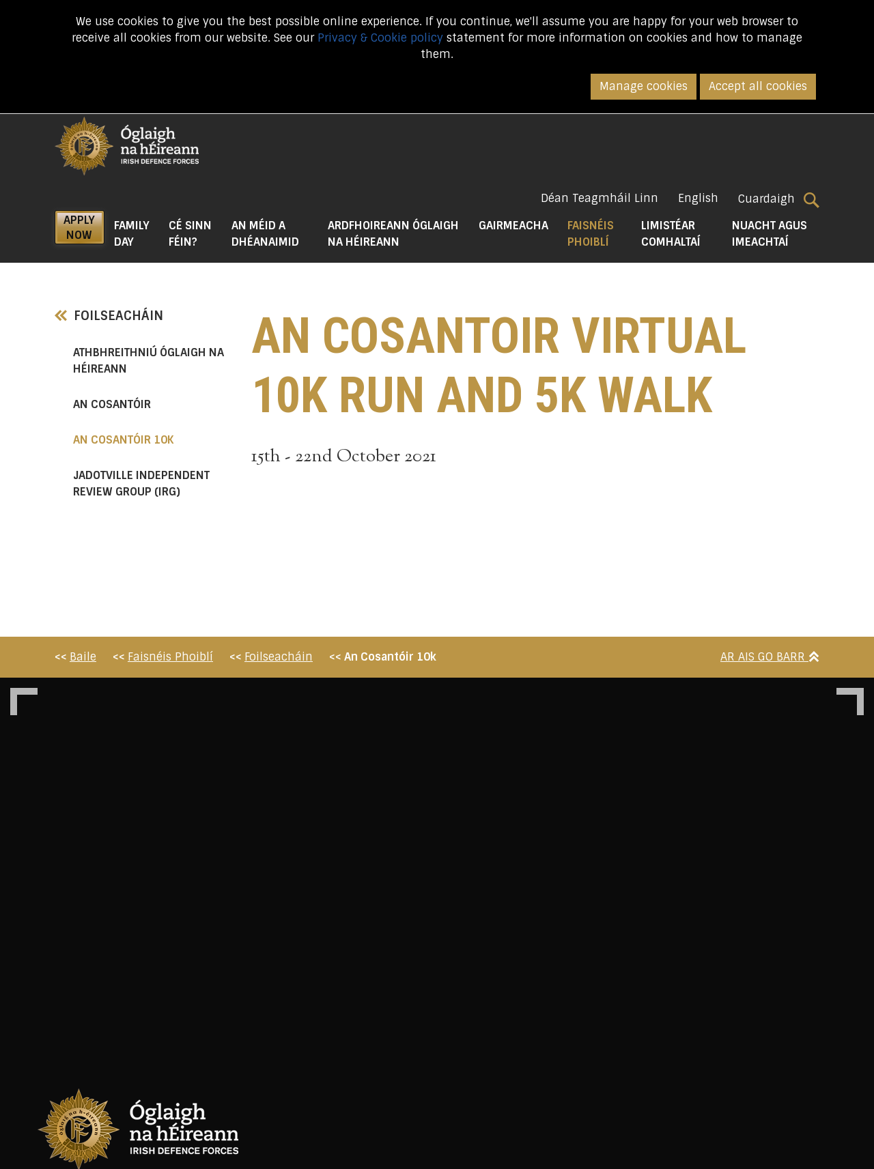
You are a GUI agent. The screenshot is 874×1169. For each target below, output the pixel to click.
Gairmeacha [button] (513, 225)
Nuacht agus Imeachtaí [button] (769, 233)
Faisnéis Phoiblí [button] (599, 233)
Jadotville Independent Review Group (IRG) (141, 483)
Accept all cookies (758, 86)
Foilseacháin (109, 316)
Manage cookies (644, 86)
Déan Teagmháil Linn (599, 198)
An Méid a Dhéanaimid (265, 233)
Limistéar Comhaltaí (671, 233)
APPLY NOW (79, 227)
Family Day (132, 233)
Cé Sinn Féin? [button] (190, 233)
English (698, 198)
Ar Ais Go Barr (769, 657)
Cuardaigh (778, 199)
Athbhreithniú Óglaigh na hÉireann (148, 360)
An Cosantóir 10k (151, 439)
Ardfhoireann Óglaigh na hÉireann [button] (393, 233)
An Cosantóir (112, 404)
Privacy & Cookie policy (380, 38)
